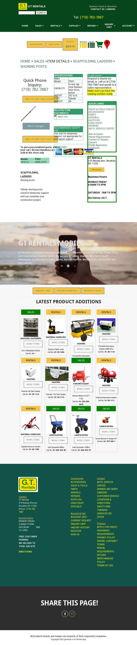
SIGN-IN (75, 534)
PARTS (92, 114)
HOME (25, 25)
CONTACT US (97, 9)
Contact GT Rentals (98, 139)
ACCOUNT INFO (79, 517)
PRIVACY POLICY (106, 537)
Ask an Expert (96, 134)
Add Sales (54, 44)
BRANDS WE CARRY (107, 489)
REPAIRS (91, 25)
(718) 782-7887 (91, 17)
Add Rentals (36, 44)
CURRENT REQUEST (81, 520)
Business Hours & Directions (103, 6)
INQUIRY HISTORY (80, 527)
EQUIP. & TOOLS (79, 485)
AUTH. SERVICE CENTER (101, 128)
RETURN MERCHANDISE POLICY (105, 558)
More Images (36, 126)
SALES (38, 25)
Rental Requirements (99, 136)
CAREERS (110, 9)
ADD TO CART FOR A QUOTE (40, 99)
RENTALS (55, 25)
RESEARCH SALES (92, 291)
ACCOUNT (127, 25)
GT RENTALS (37, 6)
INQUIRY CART (109, 25)
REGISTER (76, 531)
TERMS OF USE (105, 565)
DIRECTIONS (25, 551)
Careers (93, 142)
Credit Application (98, 145)
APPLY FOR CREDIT (107, 527)
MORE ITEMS (33, 344)
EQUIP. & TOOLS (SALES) (102, 109)
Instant (70, 44)
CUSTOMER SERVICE (108, 496)
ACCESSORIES (96, 112)
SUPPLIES (73, 25)
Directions (94, 148)
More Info (63, 116)
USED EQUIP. (95, 123)
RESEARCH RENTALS (67, 291)
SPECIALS (76, 506)
